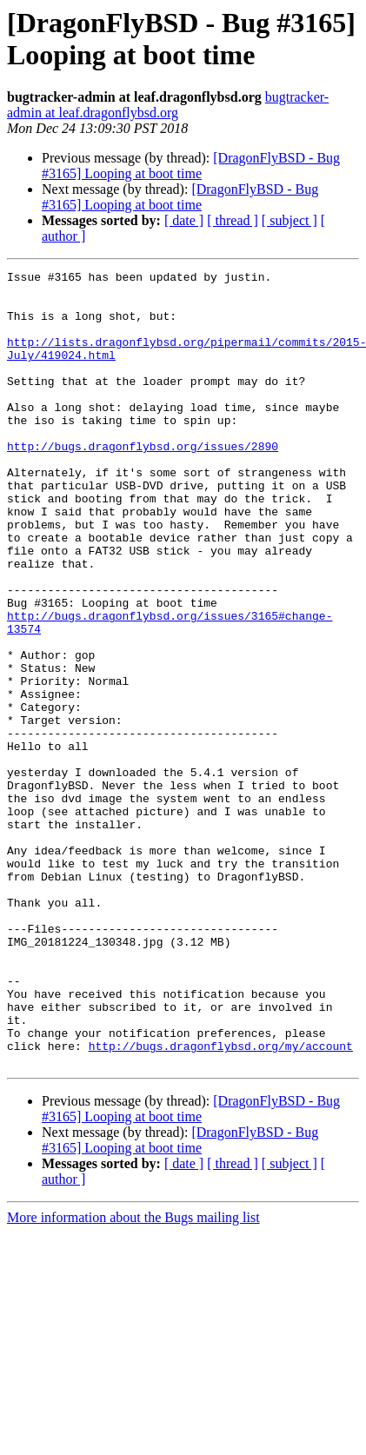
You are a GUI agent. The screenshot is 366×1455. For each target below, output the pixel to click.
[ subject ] (289, 220)
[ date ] (183, 220)
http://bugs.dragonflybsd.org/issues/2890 (142, 482)
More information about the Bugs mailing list (133, 1376)
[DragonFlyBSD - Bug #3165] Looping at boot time (191, 165)
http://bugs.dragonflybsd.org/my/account (221, 1202)
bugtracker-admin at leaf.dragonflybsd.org (168, 105)
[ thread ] (232, 220)
